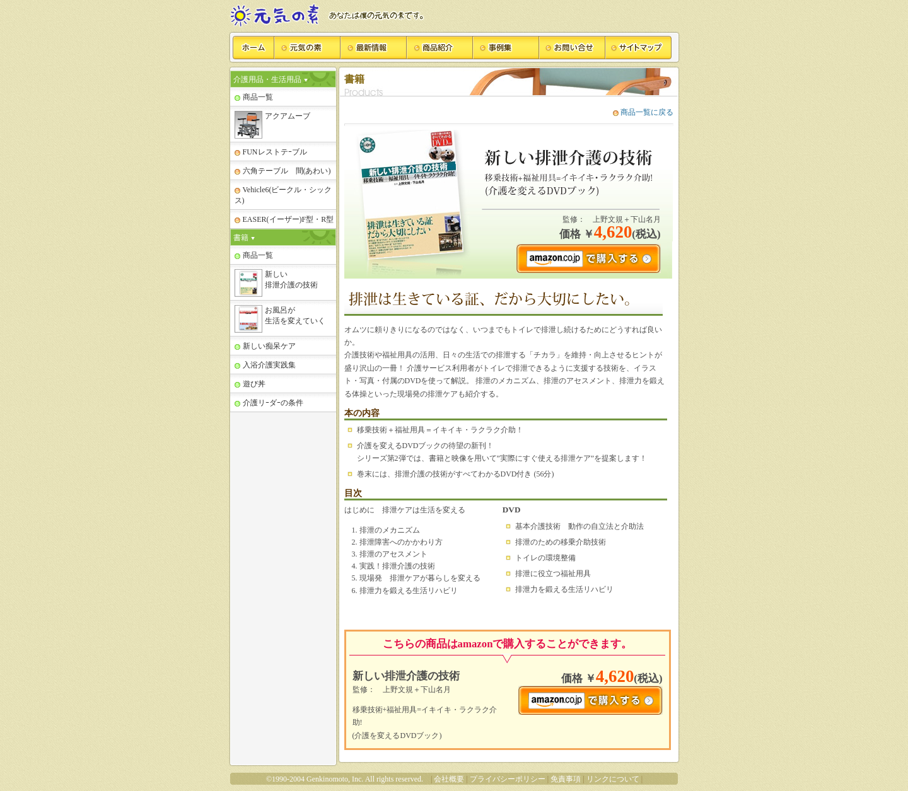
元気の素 (307, 47)
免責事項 (565, 779)
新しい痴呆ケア (265, 346)
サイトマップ (638, 47)
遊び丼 (250, 383)
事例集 (506, 47)
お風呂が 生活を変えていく (280, 319)
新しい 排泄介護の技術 (276, 283)
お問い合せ (572, 47)
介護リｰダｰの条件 (269, 402)
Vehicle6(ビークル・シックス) (283, 195)
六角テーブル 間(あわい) (283, 170)
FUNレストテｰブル (271, 151)
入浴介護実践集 (265, 365)
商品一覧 (254, 97)
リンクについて (612, 779)
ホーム (253, 47)
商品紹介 (440, 47)
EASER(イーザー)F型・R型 (284, 219)
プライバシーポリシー (507, 779)
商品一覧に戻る (643, 112)
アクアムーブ (272, 125)
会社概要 (449, 779)
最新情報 (373, 47)
